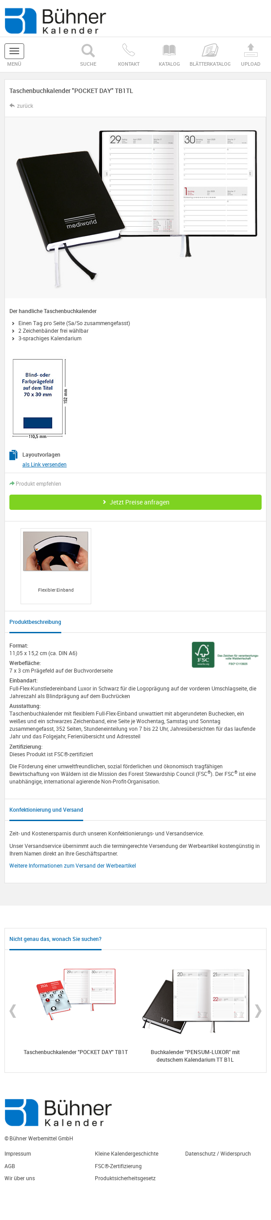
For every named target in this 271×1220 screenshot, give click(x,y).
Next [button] (258, 1011)
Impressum (17, 1153)
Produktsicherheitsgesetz (125, 1178)
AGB (9, 1165)
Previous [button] (12, 1011)
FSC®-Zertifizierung (118, 1165)
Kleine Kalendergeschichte (126, 1153)
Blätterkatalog (210, 55)
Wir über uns (19, 1178)
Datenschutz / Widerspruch (218, 1153)
